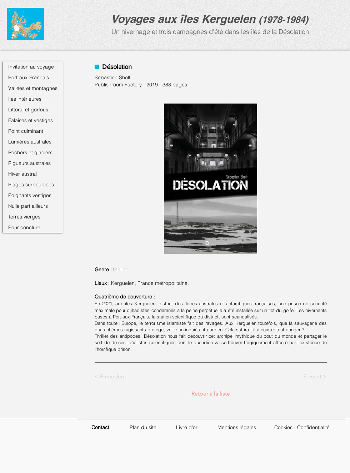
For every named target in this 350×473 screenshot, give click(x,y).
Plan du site (143, 427)
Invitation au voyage (31, 67)
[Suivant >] (309, 376)
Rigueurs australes (29, 163)
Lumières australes (29, 142)
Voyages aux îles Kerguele (180, 18)
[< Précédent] (118, 376)
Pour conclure (24, 227)
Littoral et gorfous (28, 109)
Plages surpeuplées (31, 184)
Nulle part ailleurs (28, 206)
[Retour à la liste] (211, 394)
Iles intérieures (24, 99)
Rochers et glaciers (30, 152)
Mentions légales (237, 427)
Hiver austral (22, 174)
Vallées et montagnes (33, 88)
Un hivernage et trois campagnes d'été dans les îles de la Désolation (209, 31)
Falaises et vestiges (30, 120)
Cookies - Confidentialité (302, 427)
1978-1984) (285, 19)
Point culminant (25, 131)
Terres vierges (24, 216)
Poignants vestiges (29, 195)
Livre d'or (187, 427)
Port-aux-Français (28, 77)
